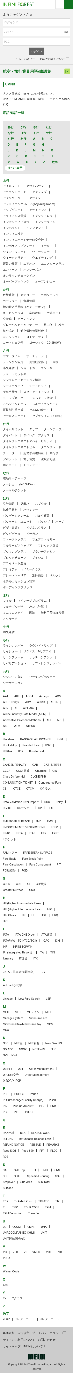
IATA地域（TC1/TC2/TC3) (20, 940)
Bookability (10, 745)
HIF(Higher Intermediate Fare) (22, 903)
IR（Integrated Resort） (18, 952)
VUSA (6, 1258)
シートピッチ (38, 386)
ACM (58, 696)
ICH (57, 940)
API (49, 720)
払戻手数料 (10, 510)
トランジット (32, 465)
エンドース (10, 269)
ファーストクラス (14, 539)
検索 (59, 4)
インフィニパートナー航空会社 (23, 240)
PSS (5, 1112)
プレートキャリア (14, 575)
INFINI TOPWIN (22, 946)
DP (40, 808)
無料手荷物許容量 (52, 612)
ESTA (19, 833)
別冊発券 (38, 575)
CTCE (16, 788)
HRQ (55, 915)
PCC (6, 1094)
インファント (35, 228)
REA (23, 1133)
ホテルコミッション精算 (19, 581)
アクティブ (39, 192)
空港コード (54, 313)
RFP (42, 1150)
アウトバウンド (36, 186)
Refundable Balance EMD (35, 1139)
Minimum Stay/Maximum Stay (22, 1024)
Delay (59, 802)
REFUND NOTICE (13, 1144)
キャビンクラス (13, 313)
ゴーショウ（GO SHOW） (45, 342)
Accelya (44, 696)
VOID (49, 1252)
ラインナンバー (13, 645)
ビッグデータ (11, 533)
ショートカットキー (16, 374)
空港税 (7, 319)
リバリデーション (14, 663)
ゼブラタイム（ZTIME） (48, 416)
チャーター (10, 453)
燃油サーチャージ (14, 478)
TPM (48, 1207)
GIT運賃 (41, 884)
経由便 (48, 325)
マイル (7, 600)
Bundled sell (36, 751)
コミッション (11, 337)
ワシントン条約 (13, 677)
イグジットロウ (42, 216)
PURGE (29, 1112)
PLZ (42, 1106)
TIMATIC (43, 1201)
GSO (32, 890)
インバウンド (11, 228)
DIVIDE (7, 808)
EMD (38, 821)
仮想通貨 (9, 295)
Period (34, 1094)
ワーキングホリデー (42, 677)
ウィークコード (42, 252)
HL (33, 915)
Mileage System (13, 1018)
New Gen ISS (53, 1043)
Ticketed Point (23, 1201)
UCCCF (17, 1227)
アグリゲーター (13, 198)
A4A (5, 696)
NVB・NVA (10, 1055)
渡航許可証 (48, 459)
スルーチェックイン (45, 404)
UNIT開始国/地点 (14, 1238)
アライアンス (38, 210)
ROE (5, 1156)
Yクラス (17, 1298)
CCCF (6, 771)
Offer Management (41, 1069)
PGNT (52, 1100)
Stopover (9, 1182)
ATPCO (30, 726)
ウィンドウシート (14, 252)
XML (6, 1285)
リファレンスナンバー (46, 663)
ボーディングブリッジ (17, 587)
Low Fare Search (29, 998)
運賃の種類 (10, 263)
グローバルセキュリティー (20, 325)
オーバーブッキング (16, 281)
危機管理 (29, 301)
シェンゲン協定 (13, 362)
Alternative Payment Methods (22, 720)
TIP (57, 1201)
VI (25, 1252)
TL (4, 1207)
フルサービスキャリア (17, 545)
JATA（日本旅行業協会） (19, 972)
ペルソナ (55, 575)
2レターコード (25, 1319)
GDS (18, 884)
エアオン (29, 263)
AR (59, 720)
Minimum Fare (38, 1018)
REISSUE (35, 1144)
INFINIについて (33, 1346)
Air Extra (28, 708)
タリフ (33, 429)
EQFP (54, 827)
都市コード (10, 465)
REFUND (8, 1139)
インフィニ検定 (13, 233)
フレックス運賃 (48, 545)
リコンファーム (13, 657)
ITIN (52, 952)
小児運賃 (9, 368)
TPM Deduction (12, 1213)
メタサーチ (10, 618)
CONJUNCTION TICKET (18, 782)
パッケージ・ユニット (17, 521)
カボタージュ (49, 295)
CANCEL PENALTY (14, 764)
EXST (55, 833)
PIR (5, 1106)
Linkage (8, 998)
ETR (43, 833)
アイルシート (11, 186)
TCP (5, 1201)
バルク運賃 (42, 515)
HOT (44, 915)
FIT (59, 864)
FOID (25, 870)
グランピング (26, 319)
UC (5, 1227)
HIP (49, 909)
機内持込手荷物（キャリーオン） (25, 307)
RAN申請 (8, 1133)
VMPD (36, 1252)
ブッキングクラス (14, 551)
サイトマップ (11, 1346)
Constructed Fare (50, 782)
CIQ (54, 771)
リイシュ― (10, 651)
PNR (53, 1106)
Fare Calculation (13, 864)
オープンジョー (45, 281)
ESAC (6, 833)
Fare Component (40, 864)
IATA (6, 934)
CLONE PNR (38, 776)
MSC (6, 1030)
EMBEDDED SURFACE (16, 821)
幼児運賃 (9, 632)
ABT (17, 696)
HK (24, 915)
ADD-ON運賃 (11, 702)
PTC (16, 1112)
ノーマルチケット (14, 490)
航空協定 (9, 331)
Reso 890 (28, 1150)
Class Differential (14, 776)
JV (43, 972)
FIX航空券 (9, 870)
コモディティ (35, 337)
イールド (47, 246)
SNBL (45, 1170)
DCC (47, 802)
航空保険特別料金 (32, 331)
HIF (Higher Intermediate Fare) (22, 909)
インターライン (45, 222)
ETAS (32, 833)
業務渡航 (35, 313)
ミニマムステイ (13, 612)
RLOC (54, 1150)
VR (60, 1252)
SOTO (17, 1176)
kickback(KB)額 (12, 985)
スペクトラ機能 (42, 398)
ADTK (54, 702)
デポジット (10, 459)
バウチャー (30, 510)
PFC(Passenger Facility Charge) (23, 1100)
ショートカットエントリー (37, 368)
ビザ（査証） (11, 527)
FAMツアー (10, 852)
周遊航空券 (36, 362)
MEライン (33, 1012)
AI (15, 708)
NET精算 (34, 1043)
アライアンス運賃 (14, 216)
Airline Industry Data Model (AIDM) (25, 714)
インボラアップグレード (19, 246)
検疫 (61, 325)
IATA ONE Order (25, 934)
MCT (18, 1012)
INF (5, 946)
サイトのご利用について (19, 1340)
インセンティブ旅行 (16, 222)
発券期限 (9, 504)
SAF (5, 1170)
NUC (53, 1049)
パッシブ (44, 521)
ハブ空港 (41, 504)
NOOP (23, 1049)
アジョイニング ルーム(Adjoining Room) (29, 204)
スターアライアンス (36, 392)
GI (28, 884)
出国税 (54, 362)
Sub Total (44, 1182)
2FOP (6, 1319)
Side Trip (19, 1170)
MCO (6, 1012)
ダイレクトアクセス (36, 435)
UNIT (44, 1232)
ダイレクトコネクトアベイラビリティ (28, 441)
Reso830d (9, 1150)
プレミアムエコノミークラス (22, 569)
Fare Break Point (32, 858)
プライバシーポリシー (46, 1333)
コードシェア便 (13, 342)
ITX (35, 958)
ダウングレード (51, 447)
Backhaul (8, 739)
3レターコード (50, 1319)
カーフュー (10, 301)
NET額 (18, 1043)
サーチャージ (35, 356)
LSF (48, 998)
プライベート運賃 (14, 563)
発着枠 (24, 504)
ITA (42, 952)
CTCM (30, 788)
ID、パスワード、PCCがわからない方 (42, 58)
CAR (35, 764)
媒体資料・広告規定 (16, 1333)
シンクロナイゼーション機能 (22, 380)
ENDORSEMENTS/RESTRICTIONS (24, 827)
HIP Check (9, 915)
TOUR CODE (31, 1207)
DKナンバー (25, 808)
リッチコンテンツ (41, 657)
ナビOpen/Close (68, 4)
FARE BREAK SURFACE (37, 852)
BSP (48, 745)
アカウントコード (14, 192)
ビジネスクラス (36, 527)
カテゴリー (27, 295)
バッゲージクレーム (16, 515)
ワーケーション (13, 683)
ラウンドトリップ (41, 645)
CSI (5, 788)
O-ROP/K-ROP (12, 1080)
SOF (5, 1176)
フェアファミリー (43, 539)
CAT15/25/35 (52, 764)
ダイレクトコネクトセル (19, 447)
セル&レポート (39, 410)
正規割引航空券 (13, 410)
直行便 (54, 453)
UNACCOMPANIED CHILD (19, 1232)
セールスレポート (14, 416)
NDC (6, 1043)
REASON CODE (40, 1133)
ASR (5, 726)
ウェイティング (42, 257)
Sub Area (26, 1182)
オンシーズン (32, 269)
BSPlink (7, 751)
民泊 (32, 612)
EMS (50, 821)
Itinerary (8, 958)
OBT (20, 1069)
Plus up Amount (23, 1106)
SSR (58, 1176)
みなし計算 (36, 606)
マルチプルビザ (13, 606)
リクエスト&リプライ (37, 651)
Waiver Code (11, 1271)
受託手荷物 (10, 392)
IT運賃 (23, 958)
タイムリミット (13, 429)
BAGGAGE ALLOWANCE (35, 739)
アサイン (35, 198)
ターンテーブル (54, 429)
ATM (17, 726)
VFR (15, 1252)
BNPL (60, 739)
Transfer (33, 1213)
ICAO (46, 940)
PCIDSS (19, 1094)
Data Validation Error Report (21, 802)
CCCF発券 (22, 771)
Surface (8, 1188)
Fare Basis (9, 858)
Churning (41, 771)
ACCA (29, 696)
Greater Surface (13, 890)
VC (5, 1252)
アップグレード (13, 210)
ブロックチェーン (14, 557)
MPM (50, 1024)
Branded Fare (31, 745)
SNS (57, 1170)
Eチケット (9, 839)
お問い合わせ (46, 1340)
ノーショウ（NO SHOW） (19, 484)
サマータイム (11, 356)
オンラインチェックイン (19, 275)
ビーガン (32, 533)
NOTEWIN (39, 1049)
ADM (28, 702)
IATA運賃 (47, 934)
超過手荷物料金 (33, 453)
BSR (20, 751)
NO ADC (8, 1049)
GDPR (6, 884)
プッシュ (38, 557)
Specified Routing (38, 1176)
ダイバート (10, 435)
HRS (5, 921)
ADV (6, 708)
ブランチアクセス (43, 551)
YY (4, 1298)
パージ (59, 521)
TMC (15, 1207)
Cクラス (45, 788)
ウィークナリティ (14, 257)
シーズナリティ (13, 386)
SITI (33, 1170)
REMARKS (53, 1144)
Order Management (37, 1075)
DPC (50, 808)
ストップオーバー (14, 398)
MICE (48, 1012)
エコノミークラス (52, 263)
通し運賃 (29, 459)
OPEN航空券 (11, 1075)
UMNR (31, 1227)
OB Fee (7, 1069)
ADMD (41, 702)
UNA (44, 1227)
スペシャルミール (14, 404)
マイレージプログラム (32, 600)
